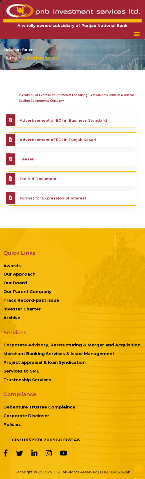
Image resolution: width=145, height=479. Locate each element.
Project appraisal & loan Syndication (44, 362)
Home (10, 58)
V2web (124, 472)
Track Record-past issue (31, 300)
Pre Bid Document (38, 178)
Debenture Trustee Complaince (39, 407)
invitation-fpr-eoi (40, 58)
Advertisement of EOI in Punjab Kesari (58, 139)
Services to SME (21, 371)
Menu (137, 34)
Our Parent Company (27, 291)
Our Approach (19, 274)
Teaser (27, 159)
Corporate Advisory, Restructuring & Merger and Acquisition (71, 345)
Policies (12, 424)
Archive (11, 317)
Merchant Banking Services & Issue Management (58, 353)
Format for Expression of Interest (53, 198)
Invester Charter (22, 309)
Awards (12, 265)
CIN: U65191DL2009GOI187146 (46, 439)
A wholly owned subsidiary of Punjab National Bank (72, 25)
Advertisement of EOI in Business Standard (63, 120)
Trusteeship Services (27, 379)
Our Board (15, 282)
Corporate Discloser (26, 415)
